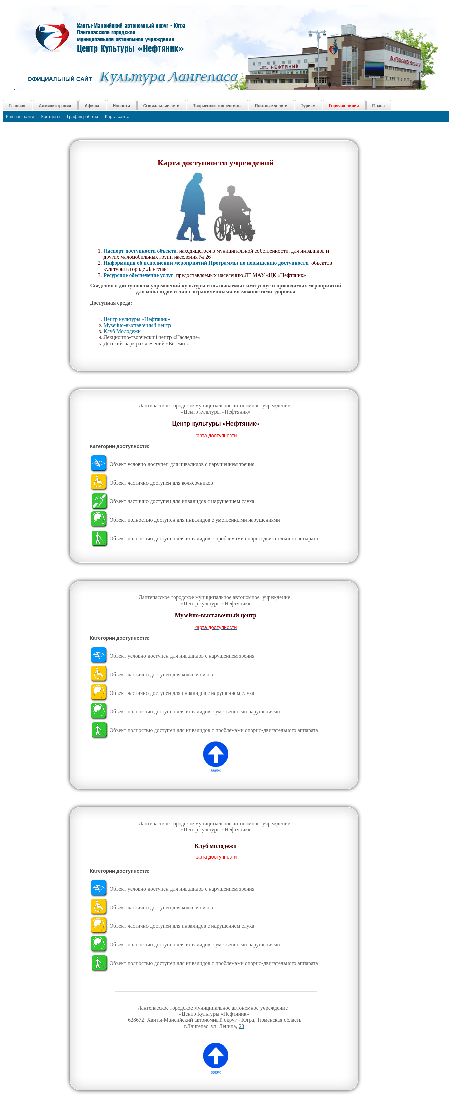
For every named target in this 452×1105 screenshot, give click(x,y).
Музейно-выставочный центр (138, 325)
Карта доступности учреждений (216, 162)
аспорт (142, 251)
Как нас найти (20, 116)
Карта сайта (117, 116)
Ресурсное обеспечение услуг (139, 275)
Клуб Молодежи (122, 331)
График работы (82, 116)
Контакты (50, 116)
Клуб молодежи (216, 846)
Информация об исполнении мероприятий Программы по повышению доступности (207, 263)
